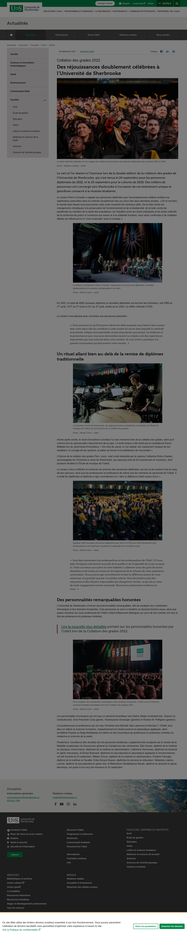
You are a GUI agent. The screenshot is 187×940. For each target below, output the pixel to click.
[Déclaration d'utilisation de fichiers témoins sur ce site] (93, 926)
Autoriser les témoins (172, 926)
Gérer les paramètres (145, 926)
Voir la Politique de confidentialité (19, 930)
